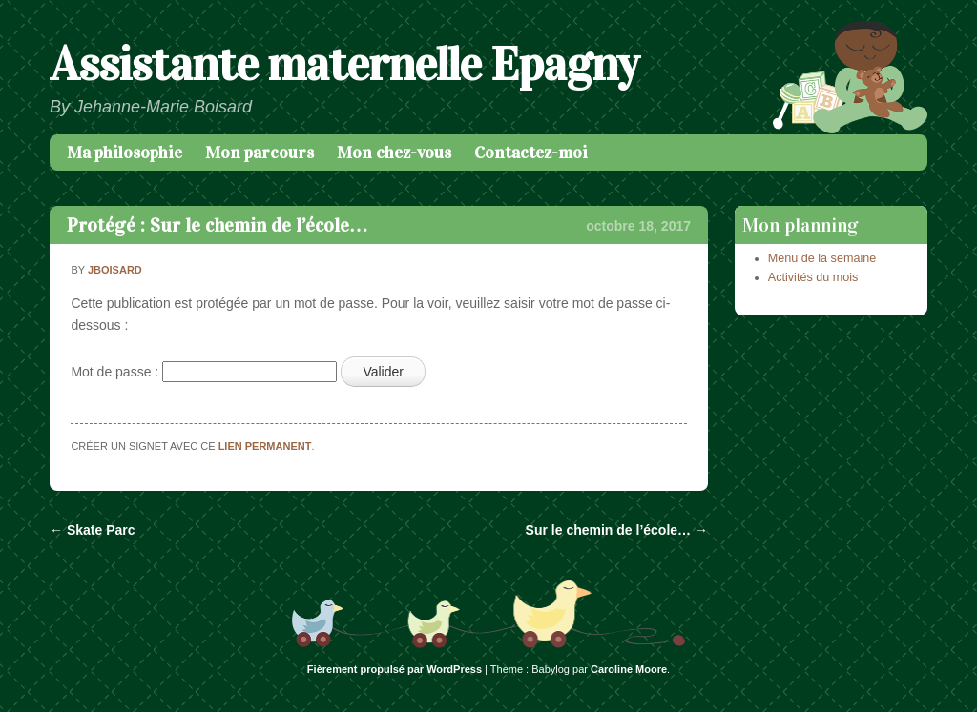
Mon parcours (259, 152)
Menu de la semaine (822, 258)
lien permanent (265, 446)
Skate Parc (92, 530)
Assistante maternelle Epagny (344, 64)
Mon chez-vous (394, 152)
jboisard (115, 269)
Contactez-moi (531, 152)
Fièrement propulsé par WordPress (394, 669)
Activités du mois (813, 277)
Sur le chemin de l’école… (617, 530)
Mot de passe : (204, 371)
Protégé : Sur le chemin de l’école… (217, 225)
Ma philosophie (124, 152)
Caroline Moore (629, 669)
